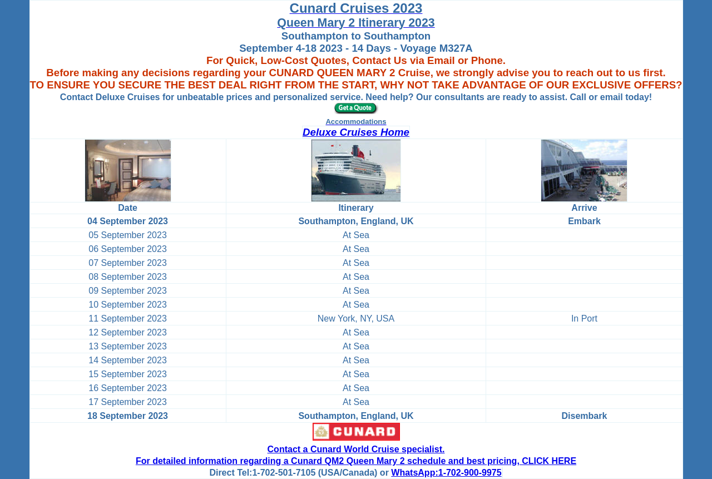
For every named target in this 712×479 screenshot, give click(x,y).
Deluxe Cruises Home (356, 132)
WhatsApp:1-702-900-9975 (446, 472)
